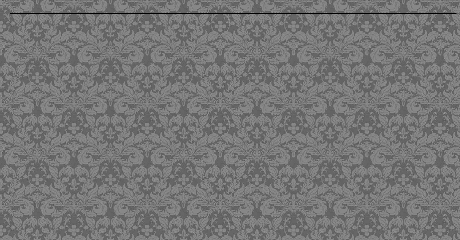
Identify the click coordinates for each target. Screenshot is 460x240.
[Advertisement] (186, 64)
